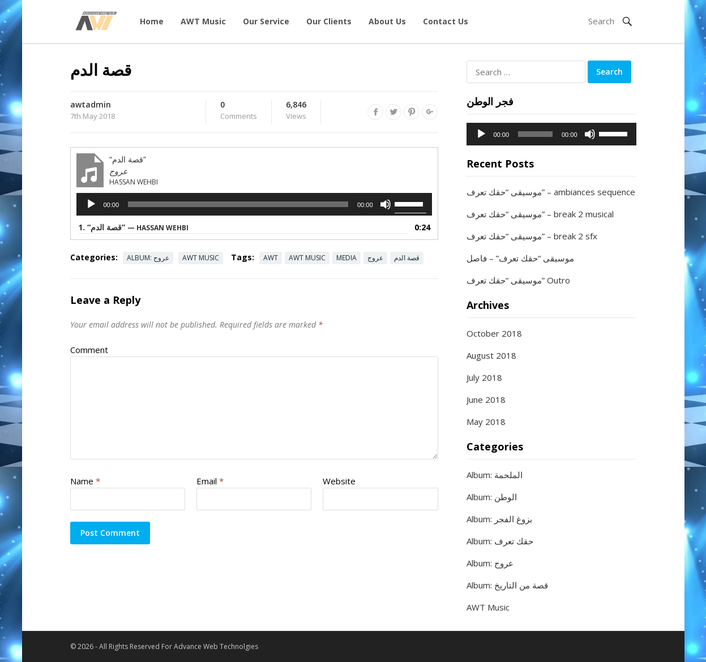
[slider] (238, 204)
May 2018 (486, 421)
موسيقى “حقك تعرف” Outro (518, 280)
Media (346, 258)
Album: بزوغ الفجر (499, 519)
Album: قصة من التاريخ (507, 585)
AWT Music (203, 21)
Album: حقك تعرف (500, 541)
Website (339, 481)
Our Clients (329, 21)
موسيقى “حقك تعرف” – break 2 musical (540, 214)
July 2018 (484, 377)
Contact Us (445, 21)
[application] (254, 204)
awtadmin (90, 104)
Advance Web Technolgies (216, 646)
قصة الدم (407, 258)
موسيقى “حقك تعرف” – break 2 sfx (532, 236)
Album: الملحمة (495, 474)
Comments (238, 111)
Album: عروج (148, 258)
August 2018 (491, 355)
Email (210, 481)
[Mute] (385, 204)
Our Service (266, 21)
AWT (270, 258)
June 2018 (486, 399)
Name (85, 481)
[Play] (91, 204)
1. (133, 227)
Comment (89, 349)
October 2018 (494, 333)
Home (152, 21)
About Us (387, 21)
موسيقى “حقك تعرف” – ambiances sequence (551, 191)
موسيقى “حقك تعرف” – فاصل (520, 258)
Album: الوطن (492, 496)
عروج (375, 258)
